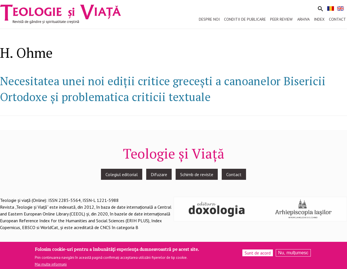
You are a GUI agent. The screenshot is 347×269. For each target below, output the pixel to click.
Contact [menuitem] (337, 19)
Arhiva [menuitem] (303, 19)
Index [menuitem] (319, 19)
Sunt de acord (258, 254)
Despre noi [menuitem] (209, 19)
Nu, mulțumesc (293, 254)
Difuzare (159, 174)
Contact (234, 174)
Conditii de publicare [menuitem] (245, 19)
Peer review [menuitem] (281, 19)
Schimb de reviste (196, 174)
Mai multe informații (51, 266)
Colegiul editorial (121, 174)
